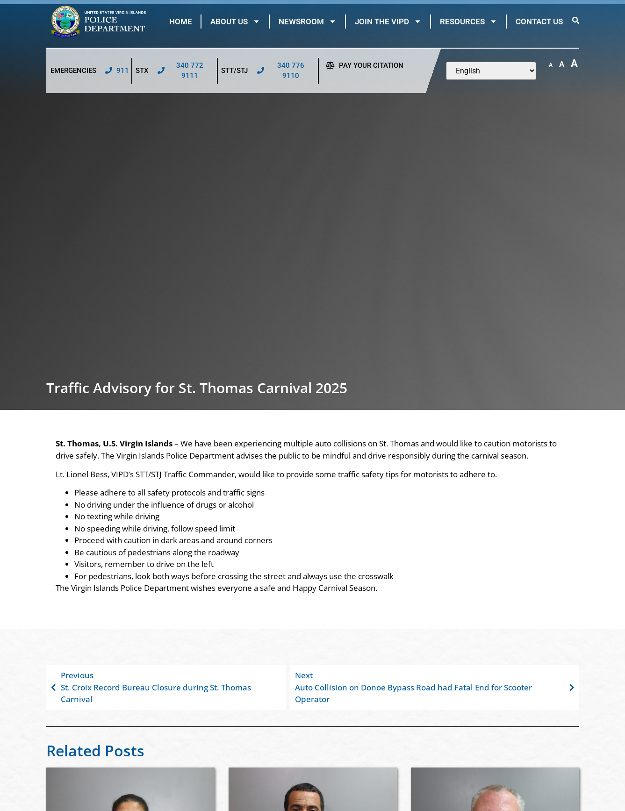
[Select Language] (491, 71)
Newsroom (308, 21)
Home (180, 21)
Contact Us (539, 21)
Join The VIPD (388, 21)
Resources (468, 21)
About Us (235, 21)
